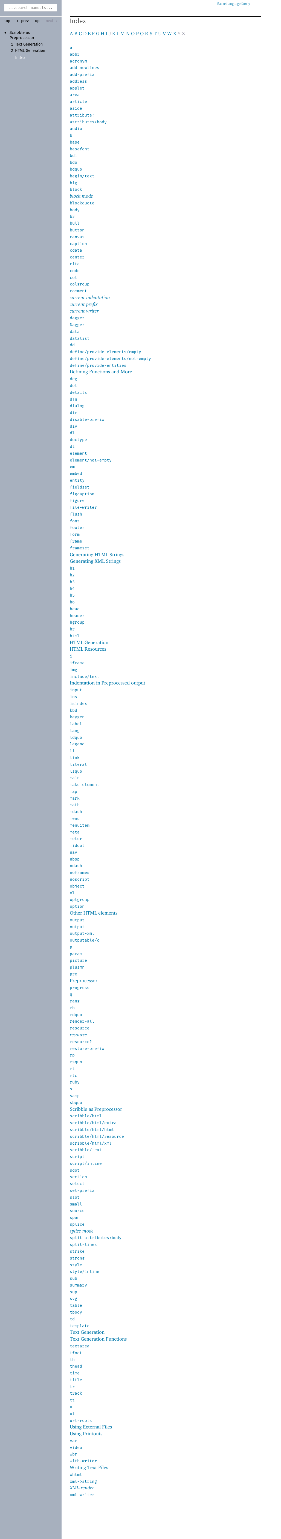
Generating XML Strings (95, 561)
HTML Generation (30, 51)
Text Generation (29, 44)
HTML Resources (88, 649)
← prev (22, 21)
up (37, 21)
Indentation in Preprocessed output (107, 683)
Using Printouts (86, 1433)
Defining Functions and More (101, 371)
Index (20, 58)
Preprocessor (83, 980)
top (7, 21)
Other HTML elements (93, 913)
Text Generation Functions (98, 1339)
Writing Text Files (89, 1467)
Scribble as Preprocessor (96, 1109)
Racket (233, 4)
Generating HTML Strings (97, 554)
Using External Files (91, 1427)
